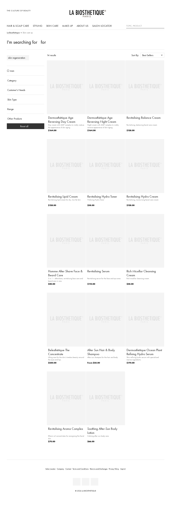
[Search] (162, 25)
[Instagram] (94, 482)
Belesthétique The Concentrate (59, 352)
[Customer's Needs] (25, 90)
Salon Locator (102, 25)
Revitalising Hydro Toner (102, 196)
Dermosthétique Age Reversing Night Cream (101, 119)
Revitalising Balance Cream (144, 118)
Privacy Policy (114, 469)
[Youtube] (85, 482)
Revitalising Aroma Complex (65, 429)
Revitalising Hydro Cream (142, 196)
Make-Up (67, 25)
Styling (37, 25)
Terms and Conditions (81, 469)
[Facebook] (76, 482)
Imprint (123, 469)
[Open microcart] (161, 12)
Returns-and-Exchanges (98, 469)
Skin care (52, 25)
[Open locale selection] (147, 12)
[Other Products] (25, 118)
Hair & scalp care (18, 25)
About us (82, 25)
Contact (68, 469)
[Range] (25, 109)
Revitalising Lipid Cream (63, 196)
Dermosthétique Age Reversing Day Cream (61, 119)
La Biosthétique (13, 33)
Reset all (25, 126)
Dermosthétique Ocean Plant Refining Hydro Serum (144, 352)
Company (60, 469)
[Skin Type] (25, 99)
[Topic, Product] (145, 26)
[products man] (8, 71)
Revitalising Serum (98, 271)
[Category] (25, 80)
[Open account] (154, 12)
